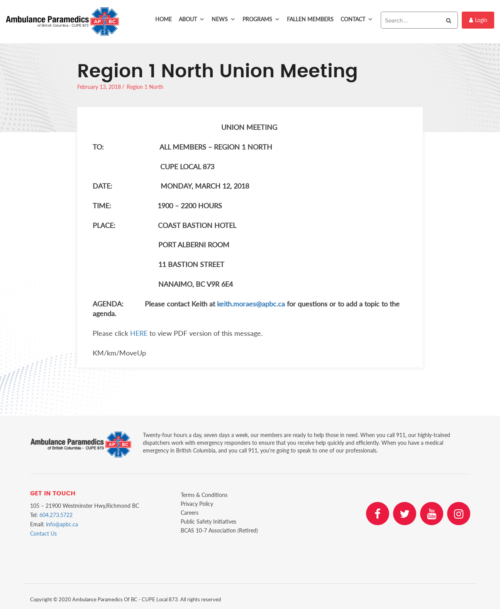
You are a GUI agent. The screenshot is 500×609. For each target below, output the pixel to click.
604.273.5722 (56, 515)
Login (478, 20)
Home (163, 19)
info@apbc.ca (62, 524)
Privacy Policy (197, 503)
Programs (261, 19)
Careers (189, 512)
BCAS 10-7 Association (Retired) (219, 530)
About (192, 19)
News (224, 19)
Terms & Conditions (204, 495)
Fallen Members (310, 19)
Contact (357, 19)
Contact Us (43, 533)
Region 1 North (145, 86)
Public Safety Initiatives (208, 521)
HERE (138, 333)
